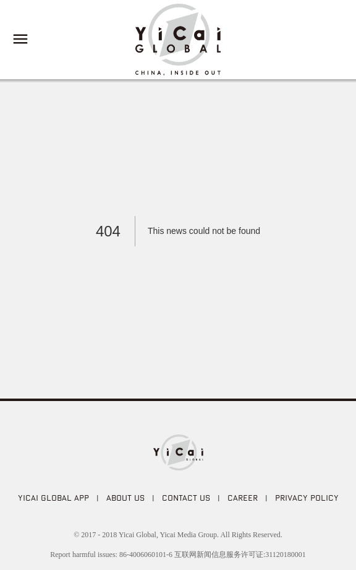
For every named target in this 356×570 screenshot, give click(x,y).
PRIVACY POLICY (307, 497)
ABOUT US (125, 497)
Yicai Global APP (53, 497)
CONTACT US (186, 497)
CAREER (242, 497)
